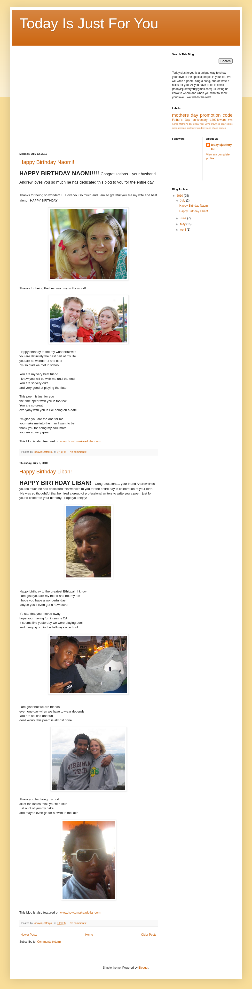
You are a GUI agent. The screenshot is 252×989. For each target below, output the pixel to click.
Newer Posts (29, 934)
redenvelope (204, 128)
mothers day (185, 115)
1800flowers (218, 120)
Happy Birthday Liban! (45, 472)
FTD (230, 120)
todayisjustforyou (221, 147)
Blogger (143, 967)
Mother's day (185, 123)
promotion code (216, 115)
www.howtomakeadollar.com (80, 441)
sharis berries (219, 128)
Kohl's (175, 123)
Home (89, 934)
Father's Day (181, 120)
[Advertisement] (45, 98)
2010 (180, 195)
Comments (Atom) (49, 941)
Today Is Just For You (88, 23)
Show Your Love (201, 123)
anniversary (199, 120)
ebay (223, 123)
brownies (215, 123)
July (183, 200)
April (183, 229)
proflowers (192, 128)
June (183, 218)
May (183, 224)
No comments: (78, 451)
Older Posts (148, 934)
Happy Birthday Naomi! (46, 162)
